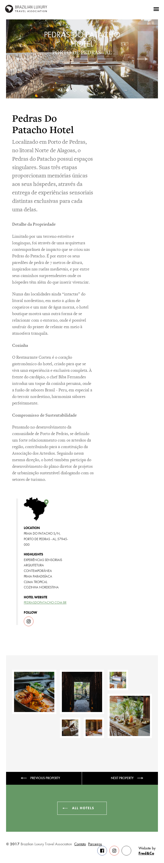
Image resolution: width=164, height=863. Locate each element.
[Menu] (156, 8)
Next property (122, 778)
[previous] (21, 58)
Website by (147, 851)
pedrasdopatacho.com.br (45, 603)
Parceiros (95, 844)
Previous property (45, 778)
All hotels (83, 808)
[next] (142, 58)
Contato (80, 844)
